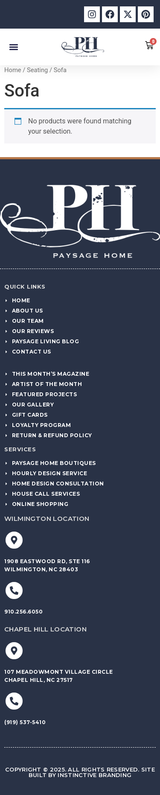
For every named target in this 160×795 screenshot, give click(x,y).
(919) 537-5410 (25, 722)
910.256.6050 (23, 611)
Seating (37, 70)
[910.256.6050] (14, 590)
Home (12, 70)
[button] (13, 47)
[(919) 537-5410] (14, 701)
